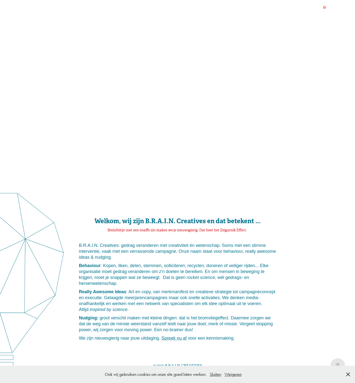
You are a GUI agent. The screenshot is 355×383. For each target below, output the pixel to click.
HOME (32, 8)
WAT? (66, 8)
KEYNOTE (161, 8)
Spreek (168, 338)
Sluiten (215, 374)
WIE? (50, 8)
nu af (181, 338)
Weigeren (233, 374)
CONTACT (189, 8)
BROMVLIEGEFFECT (120, 8)
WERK (84, 8)
